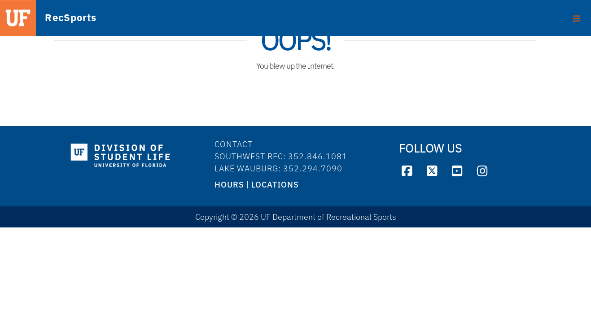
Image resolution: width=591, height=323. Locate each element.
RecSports (60, 18)
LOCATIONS (275, 184)
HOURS (229, 184)
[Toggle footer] (577, 15)
